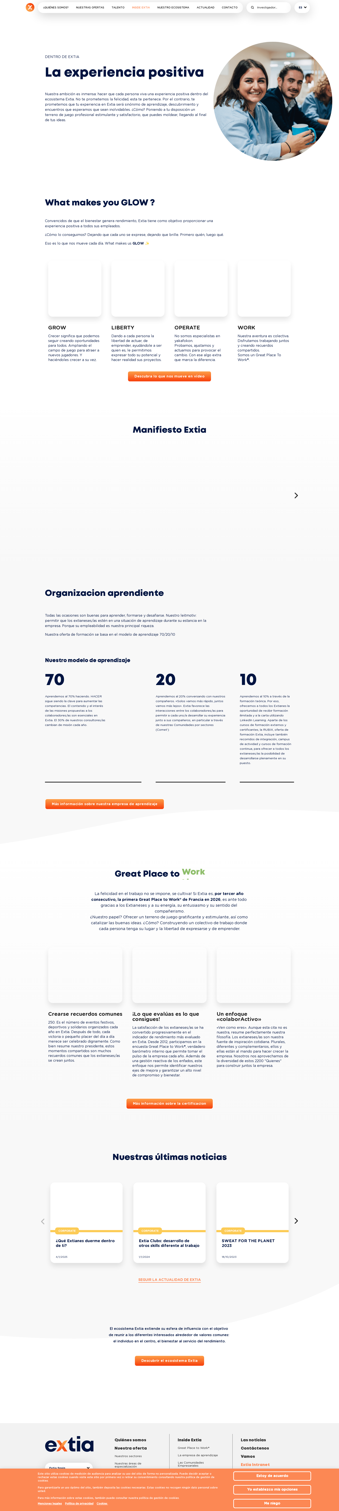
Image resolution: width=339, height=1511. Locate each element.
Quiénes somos (130, 1440)
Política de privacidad (79, 1503)
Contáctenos (255, 1448)
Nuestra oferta (131, 1448)
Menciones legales (50, 1503)
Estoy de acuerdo (272, 1476)
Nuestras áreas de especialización (128, 1465)
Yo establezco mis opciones (272, 1489)
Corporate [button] (67, 1231)
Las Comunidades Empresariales (191, 1464)
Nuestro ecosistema (173, 7)
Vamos (248, 1456)
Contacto (230, 7)
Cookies (102, 1503)
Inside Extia (141, 7)
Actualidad (205, 7)
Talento (118, 7)
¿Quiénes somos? (56, 7)
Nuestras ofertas (90, 7)
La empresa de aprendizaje (198, 1455)
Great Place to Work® (193, 1448)
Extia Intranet (255, 1465)
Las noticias (253, 1440)
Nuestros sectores (128, 1456)
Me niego (272, 1503)
